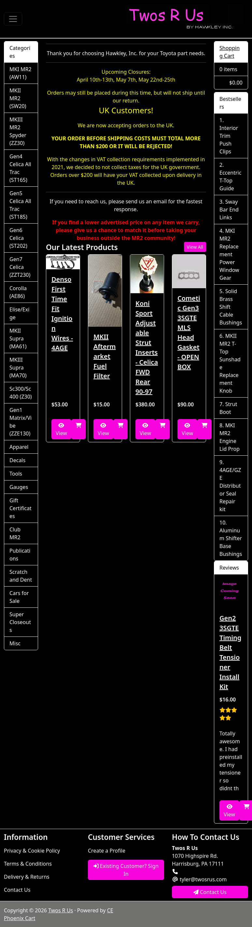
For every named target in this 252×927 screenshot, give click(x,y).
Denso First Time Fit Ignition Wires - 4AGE (62, 313)
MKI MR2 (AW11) (20, 73)
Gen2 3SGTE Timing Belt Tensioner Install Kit (230, 652)
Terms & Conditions (28, 863)
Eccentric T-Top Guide (230, 180)
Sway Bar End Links (229, 209)
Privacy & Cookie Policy (32, 850)
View (61, 430)
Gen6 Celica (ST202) (18, 238)
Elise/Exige (19, 313)
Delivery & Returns (26, 876)
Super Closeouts (20, 622)
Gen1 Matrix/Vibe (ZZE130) (20, 421)
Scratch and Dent (20, 575)
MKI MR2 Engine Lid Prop (229, 437)
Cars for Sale (19, 597)
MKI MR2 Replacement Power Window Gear (229, 254)
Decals (17, 460)
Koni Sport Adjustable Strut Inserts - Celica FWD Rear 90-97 (146, 347)
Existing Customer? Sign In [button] (126, 869)
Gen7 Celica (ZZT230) (19, 267)
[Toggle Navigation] (13, 18)
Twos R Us (60, 910)
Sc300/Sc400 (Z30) (20, 392)
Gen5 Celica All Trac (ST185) (20, 205)
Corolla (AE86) (18, 292)
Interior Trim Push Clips (228, 139)
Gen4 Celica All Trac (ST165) (20, 168)
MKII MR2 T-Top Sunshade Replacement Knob (230, 363)
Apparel (18, 446)
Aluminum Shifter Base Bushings (230, 542)
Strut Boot (228, 408)
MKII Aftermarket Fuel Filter (104, 356)
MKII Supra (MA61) (18, 338)
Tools (15, 473)
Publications (19, 554)
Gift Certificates (20, 508)
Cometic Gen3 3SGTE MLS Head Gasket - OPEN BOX (188, 332)
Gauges (18, 487)
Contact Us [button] (210, 892)
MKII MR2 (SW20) (17, 98)
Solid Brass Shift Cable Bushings (230, 307)
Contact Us (17, 889)
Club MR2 (15, 533)
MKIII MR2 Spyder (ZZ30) (17, 131)
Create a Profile (106, 850)
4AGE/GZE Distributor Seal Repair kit (230, 489)
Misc (15, 643)
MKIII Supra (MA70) (18, 367)
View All (195, 247)
